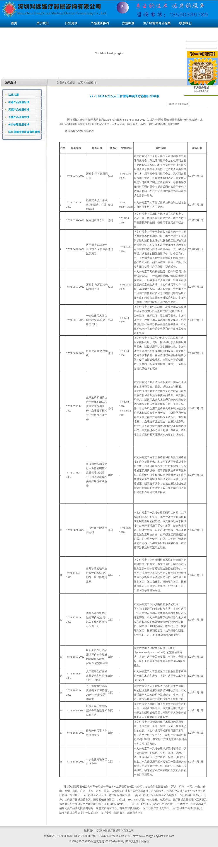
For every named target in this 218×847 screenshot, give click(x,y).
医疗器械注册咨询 (77, 119)
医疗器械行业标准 (75, 131)
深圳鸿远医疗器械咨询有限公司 (82, 786)
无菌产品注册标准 (18, 117)
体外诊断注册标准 (18, 124)
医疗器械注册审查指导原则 (24, 131)
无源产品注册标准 (18, 109)
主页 (80, 82)
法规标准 (91, 82)
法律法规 (13, 94)
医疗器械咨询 (129, 786)
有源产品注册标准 (18, 102)
